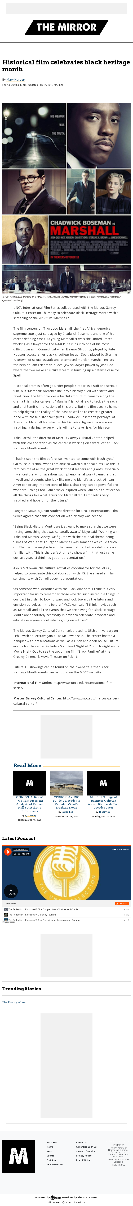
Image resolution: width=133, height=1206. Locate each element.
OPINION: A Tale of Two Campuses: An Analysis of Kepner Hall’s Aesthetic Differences (29, 804)
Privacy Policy (83, 1155)
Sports (50, 1155)
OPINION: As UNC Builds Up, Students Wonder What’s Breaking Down (66, 802)
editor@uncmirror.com (118, 1141)
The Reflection (55, 1164)
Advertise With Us (86, 1146)
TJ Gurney (30, 815)
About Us (81, 1142)
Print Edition (83, 1160)
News (50, 1146)
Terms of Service (85, 1151)
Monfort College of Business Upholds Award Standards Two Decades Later (103, 802)
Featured (52, 1142)
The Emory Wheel (14, 1002)
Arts (49, 1151)
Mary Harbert (15, 79)
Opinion (51, 1160)
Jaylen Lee (67, 811)
